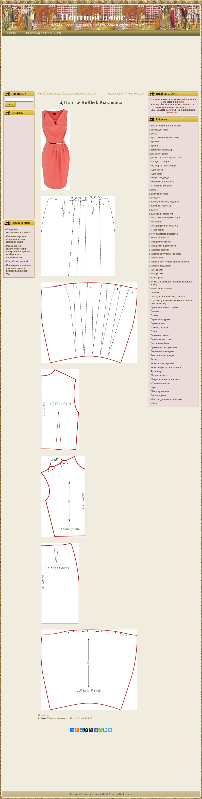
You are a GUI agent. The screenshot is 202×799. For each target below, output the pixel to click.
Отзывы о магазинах (163, 181)
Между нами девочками (163, 245)
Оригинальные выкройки (164, 307)
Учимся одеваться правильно (166, 367)
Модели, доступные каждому (165, 254)
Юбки (153, 403)
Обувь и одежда (160, 177)
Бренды (154, 141)
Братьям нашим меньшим (164, 137)
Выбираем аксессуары (162, 149)
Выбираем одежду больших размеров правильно (68, 93)
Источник (43, 715)
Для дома (157, 174)
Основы (154, 311)
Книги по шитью (159, 237)
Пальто (154, 315)
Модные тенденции (160, 265)
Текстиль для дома (162, 185)
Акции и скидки (161, 161)
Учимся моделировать (57, 718)
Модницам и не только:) (165, 225)
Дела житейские (159, 154)
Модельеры (156, 257)
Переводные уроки (160, 319)
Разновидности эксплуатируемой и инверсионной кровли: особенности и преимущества (18, 251)
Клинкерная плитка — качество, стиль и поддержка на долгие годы (18, 269)
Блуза (153, 133)
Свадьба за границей (17, 261)
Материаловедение (160, 241)
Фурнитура (156, 371)
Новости (154, 292)
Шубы (153, 387)
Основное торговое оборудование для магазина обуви (16, 239)
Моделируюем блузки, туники (125, 93)
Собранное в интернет (162, 351)
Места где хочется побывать (167, 399)
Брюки (154, 145)
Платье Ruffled (84, 718)
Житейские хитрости (161, 214)
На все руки (156, 277)
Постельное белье (159, 343)
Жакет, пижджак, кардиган (164, 201)
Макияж (156, 221)
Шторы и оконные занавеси (165, 379)
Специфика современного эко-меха (18, 231)
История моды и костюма (164, 234)
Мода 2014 (157, 270)
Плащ (153, 331)
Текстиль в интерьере (162, 355)
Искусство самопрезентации (165, 217)
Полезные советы (159, 335)
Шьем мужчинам (159, 391)
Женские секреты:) (160, 205)
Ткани (153, 359)
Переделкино (157, 323)
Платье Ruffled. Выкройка (93, 102)
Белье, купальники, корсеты (165, 125)
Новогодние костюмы (162, 288)
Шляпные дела (158, 375)
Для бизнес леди (159, 194)
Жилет (154, 209)
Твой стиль (158, 230)
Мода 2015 (157, 273)
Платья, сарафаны (160, 327)
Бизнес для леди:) (159, 129)
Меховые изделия (159, 250)
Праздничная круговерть (163, 347)
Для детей (157, 169)
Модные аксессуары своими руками (169, 261)
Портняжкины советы (162, 339)
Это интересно (158, 395)
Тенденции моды (161, 383)
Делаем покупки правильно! (165, 157)
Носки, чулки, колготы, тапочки (167, 296)
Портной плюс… (98, 17)
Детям (153, 189)
